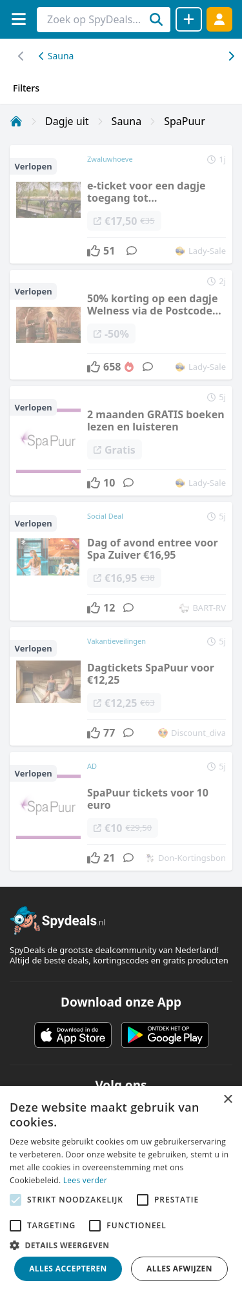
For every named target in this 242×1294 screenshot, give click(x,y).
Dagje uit (67, 121)
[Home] (16, 121)
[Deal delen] (189, 19)
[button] (121, 1245)
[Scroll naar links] (230, 56)
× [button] (227, 1100)
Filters (26, 88)
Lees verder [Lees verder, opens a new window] (85, 1180)
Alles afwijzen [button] (179, 1268)
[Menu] (18, 19)
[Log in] (219, 19)
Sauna (56, 56)
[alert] (121, 1190)
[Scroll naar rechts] (21, 56)
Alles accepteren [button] (68, 1268)
